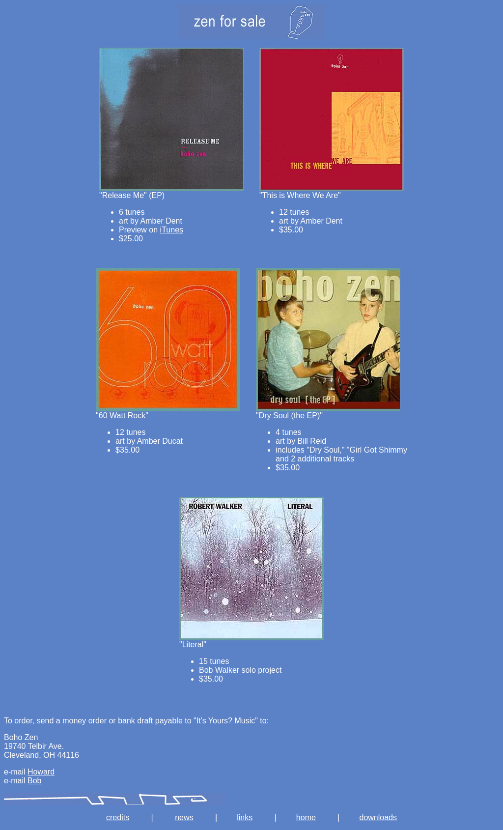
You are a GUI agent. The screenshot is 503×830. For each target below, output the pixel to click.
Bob (34, 780)
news (184, 817)
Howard (41, 772)
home (306, 817)
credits (117, 817)
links (244, 817)
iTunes (171, 230)
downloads (378, 817)
